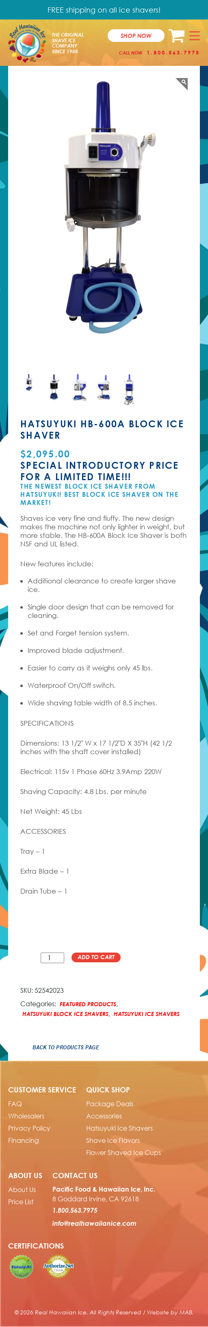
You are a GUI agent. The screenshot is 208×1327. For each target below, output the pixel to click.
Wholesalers (26, 1116)
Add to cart (96, 956)
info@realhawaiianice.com (94, 1223)
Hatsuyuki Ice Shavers (147, 1013)
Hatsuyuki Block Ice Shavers (65, 1013)
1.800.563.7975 (173, 52)
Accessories (104, 1116)
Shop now (136, 35)
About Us (22, 1190)
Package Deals (109, 1104)
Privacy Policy (29, 1128)
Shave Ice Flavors (113, 1140)
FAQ (15, 1104)
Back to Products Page (65, 1047)
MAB (186, 1312)
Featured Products (88, 1004)
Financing (23, 1140)
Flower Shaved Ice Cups (123, 1153)
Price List (20, 1202)
